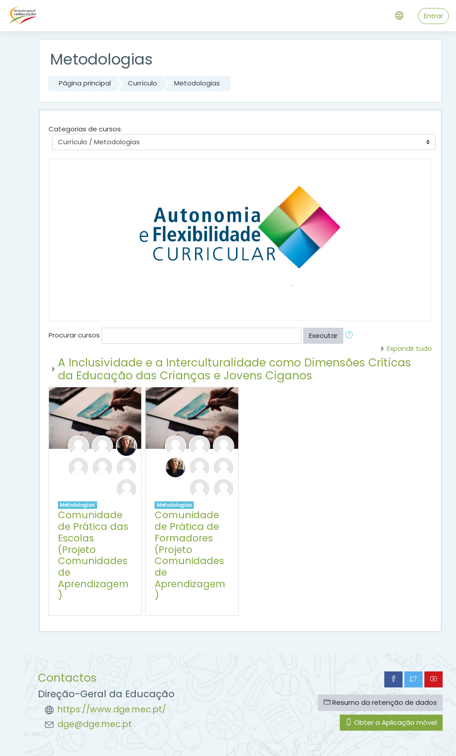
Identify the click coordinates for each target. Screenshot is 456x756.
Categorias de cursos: (85, 129)
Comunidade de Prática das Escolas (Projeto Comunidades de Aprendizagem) (93, 555)
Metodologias (197, 83)
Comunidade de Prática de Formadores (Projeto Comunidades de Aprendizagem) (190, 555)
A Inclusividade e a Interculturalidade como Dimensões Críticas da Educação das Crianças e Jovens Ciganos (234, 369)
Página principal (85, 83)
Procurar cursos (74, 335)
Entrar (433, 15)
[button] (351, 335)
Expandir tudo (409, 348)
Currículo (142, 83)
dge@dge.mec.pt (94, 724)
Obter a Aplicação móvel (391, 722)
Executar (323, 335)
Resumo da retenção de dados (380, 702)
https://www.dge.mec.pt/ (111, 709)
